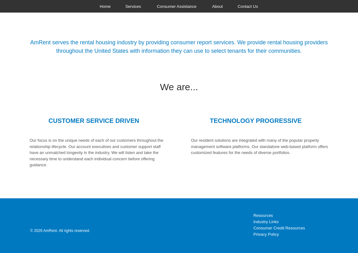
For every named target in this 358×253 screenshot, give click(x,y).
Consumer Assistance (177, 6)
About (217, 6)
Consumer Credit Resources (279, 228)
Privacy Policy (266, 234)
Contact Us (248, 6)
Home (105, 6)
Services (133, 6)
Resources (263, 215)
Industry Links (265, 221)
